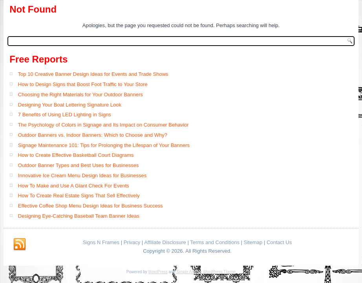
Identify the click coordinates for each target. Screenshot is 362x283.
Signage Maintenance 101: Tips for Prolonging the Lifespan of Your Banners (104, 145)
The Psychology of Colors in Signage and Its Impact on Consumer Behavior (103, 125)
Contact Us (279, 242)
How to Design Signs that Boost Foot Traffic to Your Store (83, 84)
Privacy (132, 242)
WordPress (157, 272)
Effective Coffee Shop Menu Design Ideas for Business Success (90, 206)
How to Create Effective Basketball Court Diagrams (76, 155)
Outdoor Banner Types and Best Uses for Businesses (78, 165)
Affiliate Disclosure (165, 242)
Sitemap (253, 242)
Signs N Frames (101, 242)
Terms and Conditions (215, 242)
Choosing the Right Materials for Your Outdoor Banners (80, 94)
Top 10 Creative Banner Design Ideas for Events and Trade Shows (93, 74)
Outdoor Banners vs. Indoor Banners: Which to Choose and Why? (92, 135)
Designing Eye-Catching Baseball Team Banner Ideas (78, 216)
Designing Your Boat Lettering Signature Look (69, 105)
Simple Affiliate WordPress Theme (206, 272)
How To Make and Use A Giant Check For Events (73, 186)
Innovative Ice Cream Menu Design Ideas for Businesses (82, 175)
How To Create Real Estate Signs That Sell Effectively (79, 195)
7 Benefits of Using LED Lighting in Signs (64, 115)
